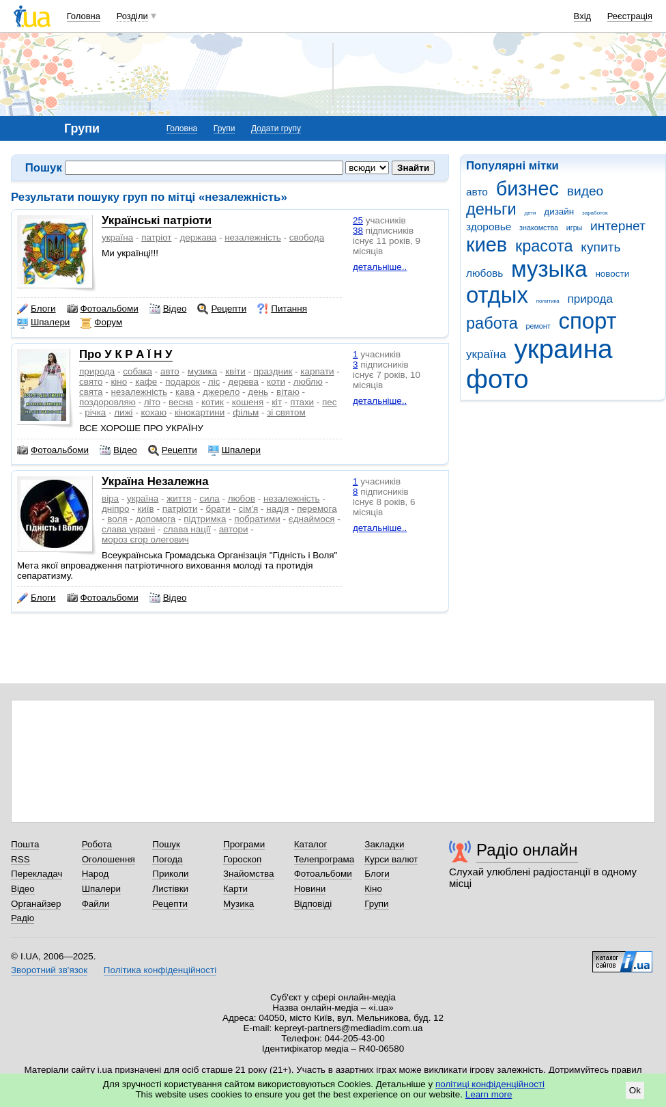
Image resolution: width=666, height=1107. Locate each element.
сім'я (248, 509)
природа (590, 298)
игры (574, 227)
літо (152, 402)
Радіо (22, 918)
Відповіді (313, 904)
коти (276, 382)
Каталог (311, 844)
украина (563, 349)
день (258, 392)
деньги (491, 209)
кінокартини (200, 412)
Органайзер (36, 904)
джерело (221, 392)
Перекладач (36, 874)
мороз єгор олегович (145, 539)
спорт (587, 320)
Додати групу (276, 128)
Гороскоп (242, 859)
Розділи (132, 16)
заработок (595, 213)
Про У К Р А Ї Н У (126, 354)
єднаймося (312, 519)
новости (612, 274)
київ (145, 509)
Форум (101, 322)
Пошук (166, 844)
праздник (273, 371)
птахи (302, 402)
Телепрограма (324, 859)
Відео (168, 308)
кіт (277, 402)
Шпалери (43, 322)
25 (358, 220)
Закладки (384, 844)
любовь (484, 273)
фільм (246, 412)
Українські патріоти (157, 220)
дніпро (115, 509)
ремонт (538, 326)
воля (117, 519)
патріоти (180, 509)
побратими (257, 519)
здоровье (488, 226)
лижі (123, 412)
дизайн (559, 211)
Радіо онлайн (527, 849)
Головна (83, 16)
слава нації (187, 529)
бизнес (527, 189)
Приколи (170, 874)
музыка (549, 269)
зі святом (286, 412)
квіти (235, 371)
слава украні (128, 529)
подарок (182, 382)
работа (492, 323)
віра (110, 498)
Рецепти (221, 308)
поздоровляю (107, 402)
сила (209, 498)
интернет (618, 226)
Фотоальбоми (103, 308)
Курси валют (391, 859)
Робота (97, 844)
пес (329, 402)
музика (202, 371)
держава (197, 237)
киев (486, 245)
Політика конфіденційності (160, 970)
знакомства (538, 227)
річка (95, 412)
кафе (146, 382)
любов (241, 498)
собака (137, 371)
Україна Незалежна (155, 481)
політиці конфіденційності (490, 1084)
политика (548, 301)
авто (477, 191)
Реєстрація (629, 16)
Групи (224, 128)
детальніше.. (380, 267)
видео (585, 191)
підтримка (205, 519)
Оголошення (108, 859)
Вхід (583, 16)
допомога (155, 519)
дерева (243, 382)
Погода (167, 859)
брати (218, 509)
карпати (317, 371)
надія (277, 509)
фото (497, 379)
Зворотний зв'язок (49, 970)
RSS (20, 859)
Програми (244, 844)
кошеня (247, 402)
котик (212, 402)
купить (600, 247)
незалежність (253, 237)
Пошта (25, 844)
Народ (95, 874)
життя (178, 498)
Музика (238, 904)
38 (358, 231)
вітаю (288, 392)
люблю (308, 382)
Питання (282, 308)
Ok (635, 1090)
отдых (497, 295)
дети (530, 213)
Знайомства (248, 874)
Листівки (170, 889)
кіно (119, 382)
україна (486, 354)
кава (184, 392)
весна (181, 402)
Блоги (36, 308)
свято (90, 382)
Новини (310, 889)
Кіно (373, 889)
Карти (235, 889)
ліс (214, 382)
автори (233, 529)
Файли (96, 904)
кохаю (153, 412)
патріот (156, 237)
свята (90, 392)
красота (544, 246)
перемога (317, 509)
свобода (306, 237)
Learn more (488, 1094)
